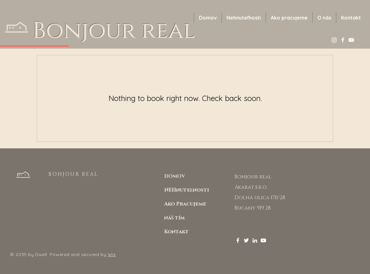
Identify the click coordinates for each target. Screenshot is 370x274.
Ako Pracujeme (185, 203)
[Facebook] (342, 40)
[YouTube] (351, 40)
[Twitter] (246, 240)
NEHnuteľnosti (186, 190)
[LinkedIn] (254, 240)
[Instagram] (334, 40)
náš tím (174, 217)
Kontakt (176, 231)
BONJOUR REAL (73, 174)
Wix (112, 254)
